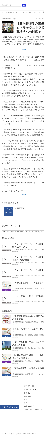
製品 (25, 399)
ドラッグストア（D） (30, 12)
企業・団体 (27, 396)
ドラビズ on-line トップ (9, 12)
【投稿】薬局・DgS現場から (33, 409)
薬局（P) (27, 393)
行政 (25, 403)
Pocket (23, 49)
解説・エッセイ (29, 406)
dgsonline (19, 208)
